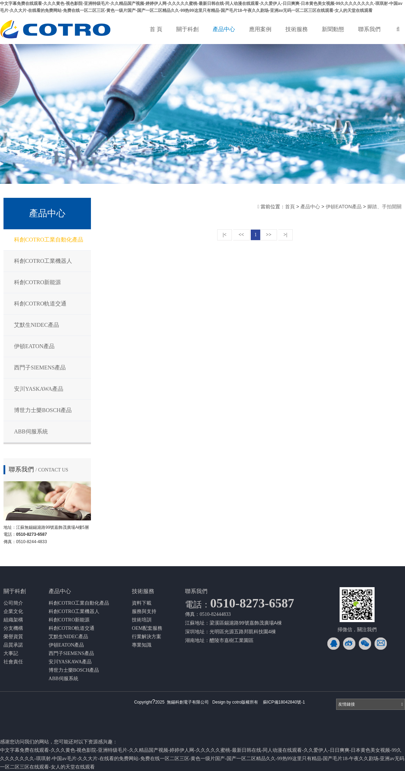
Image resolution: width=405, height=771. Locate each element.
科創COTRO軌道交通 (40, 304)
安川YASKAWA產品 (38, 389)
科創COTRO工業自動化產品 (48, 240)
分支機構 (13, 628)
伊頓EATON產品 (34, 346)
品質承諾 (13, 645)
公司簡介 (13, 603)
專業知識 (141, 645)
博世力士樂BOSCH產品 (43, 410)
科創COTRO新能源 (37, 282)
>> (268, 234)
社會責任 (13, 661)
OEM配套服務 (147, 628)
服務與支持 (144, 611)
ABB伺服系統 (31, 431)
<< (241, 234)
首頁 (290, 206)
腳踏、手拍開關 (384, 206)
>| (285, 234)
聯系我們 (369, 29)
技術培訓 (141, 619)
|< (225, 234)
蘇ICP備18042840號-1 (284, 702)
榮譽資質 (13, 636)
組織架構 (13, 619)
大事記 (10, 653)
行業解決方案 (146, 636)
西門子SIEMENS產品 (40, 367)
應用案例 (260, 29)
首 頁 (156, 29)
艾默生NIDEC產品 (36, 325)
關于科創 (187, 29)
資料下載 (141, 603)
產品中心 (224, 29)
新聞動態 (333, 29)
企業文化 (13, 611)
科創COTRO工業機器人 (43, 261)
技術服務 (296, 29)
